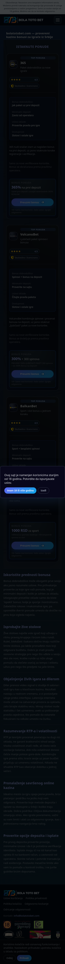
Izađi (43, 490)
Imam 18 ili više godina (20, 490)
